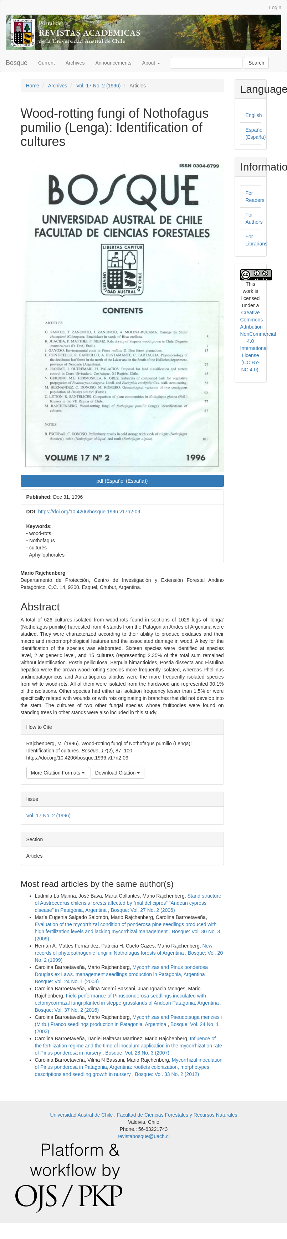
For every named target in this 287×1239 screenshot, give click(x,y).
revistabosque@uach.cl (144, 1136)
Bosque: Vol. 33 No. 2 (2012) (167, 1074)
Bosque (16, 62)
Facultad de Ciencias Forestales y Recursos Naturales (177, 1115)
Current (46, 63)
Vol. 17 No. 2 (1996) (98, 85)
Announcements (113, 63)
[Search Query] (206, 63)
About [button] (151, 63)
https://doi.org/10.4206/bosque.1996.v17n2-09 (89, 511)
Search (256, 63)
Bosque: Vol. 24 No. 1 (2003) (67, 981)
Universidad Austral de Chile (82, 1115)
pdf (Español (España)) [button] (122, 481)
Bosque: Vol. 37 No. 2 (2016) (67, 1010)
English (254, 115)
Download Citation (117, 773)
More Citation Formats (57, 773)
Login (275, 7)
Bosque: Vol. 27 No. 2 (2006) (143, 910)
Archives (75, 63)
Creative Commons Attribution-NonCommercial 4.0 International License (258, 334)
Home (32, 85)
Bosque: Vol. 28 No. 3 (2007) (137, 1053)
